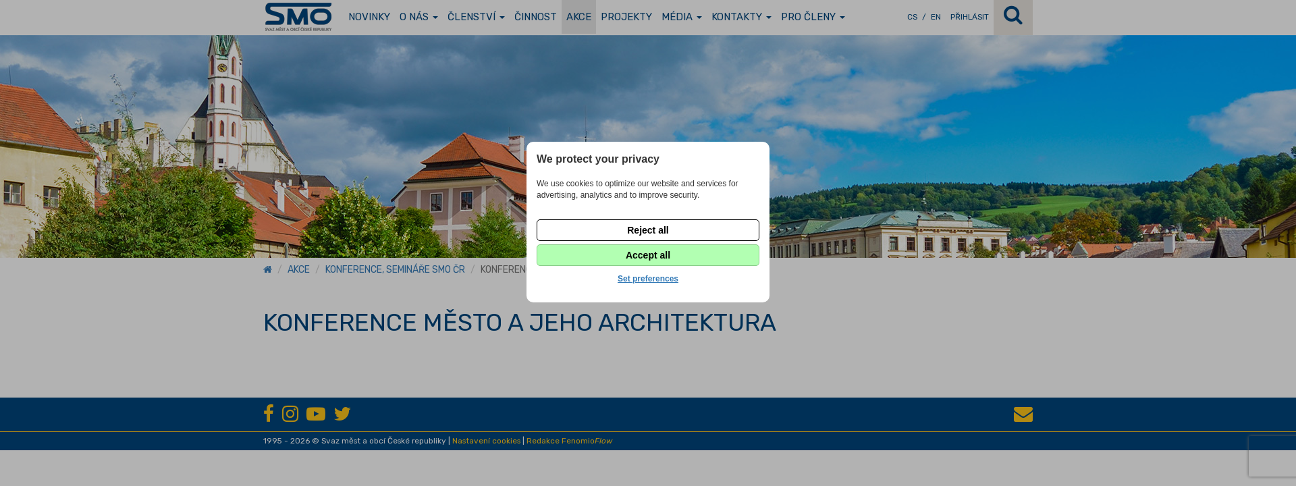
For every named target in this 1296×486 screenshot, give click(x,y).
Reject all (647, 230)
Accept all (648, 255)
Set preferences (648, 279)
